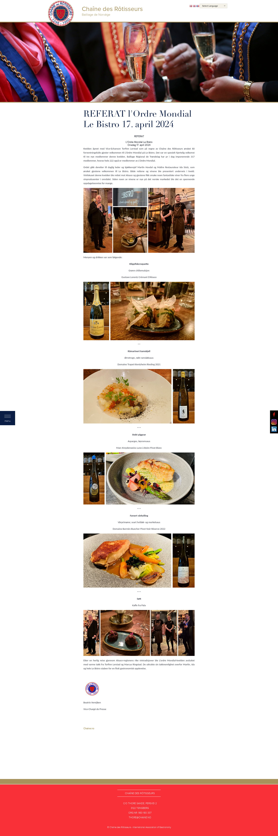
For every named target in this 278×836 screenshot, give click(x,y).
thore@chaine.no (140, 817)
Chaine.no (88, 728)
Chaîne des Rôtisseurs (140, 793)
